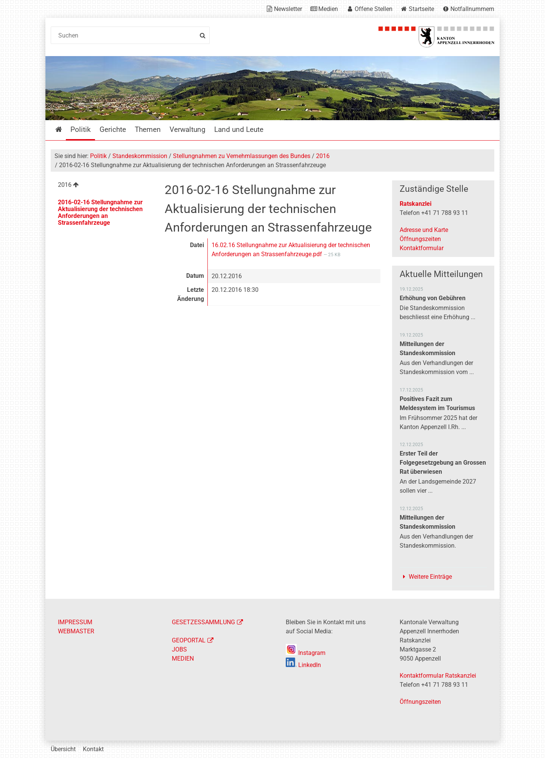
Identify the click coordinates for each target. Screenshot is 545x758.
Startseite (421, 9)
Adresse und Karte (424, 229)
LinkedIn (303, 665)
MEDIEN (183, 658)
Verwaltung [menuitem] (188, 129)
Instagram (305, 652)
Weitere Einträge (430, 576)
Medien (328, 9)
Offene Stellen (373, 9)
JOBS (179, 649)
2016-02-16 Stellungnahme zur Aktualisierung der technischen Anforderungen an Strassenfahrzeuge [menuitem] (100, 212)
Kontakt (93, 749)
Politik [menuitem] (80, 129)
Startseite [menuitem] (64, 129)
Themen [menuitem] (148, 129)
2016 (323, 156)
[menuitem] (102, 186)
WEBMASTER (76, 631)
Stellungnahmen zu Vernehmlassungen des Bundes (241, 156)
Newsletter (288, 9)
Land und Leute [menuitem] (238, 129)
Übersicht (63, 749)
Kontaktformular (422, 248)
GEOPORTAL (189, 640)
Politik (98, 156)
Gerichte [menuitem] (113, 129)
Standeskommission (139, 156)
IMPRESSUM (75, 622)
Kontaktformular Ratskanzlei (438, 675)
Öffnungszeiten (420, 239)
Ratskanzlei (415, 203)
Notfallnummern (472, 9)
